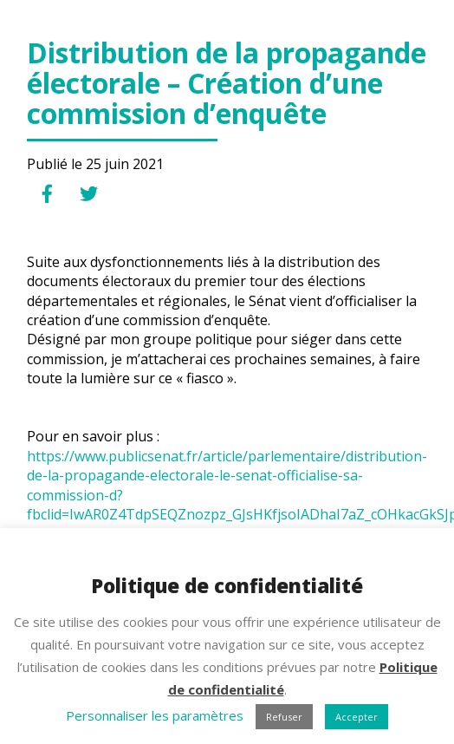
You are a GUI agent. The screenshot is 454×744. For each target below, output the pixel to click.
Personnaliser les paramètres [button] (154, 715)
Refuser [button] (284, 716)
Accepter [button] (356, 716)
